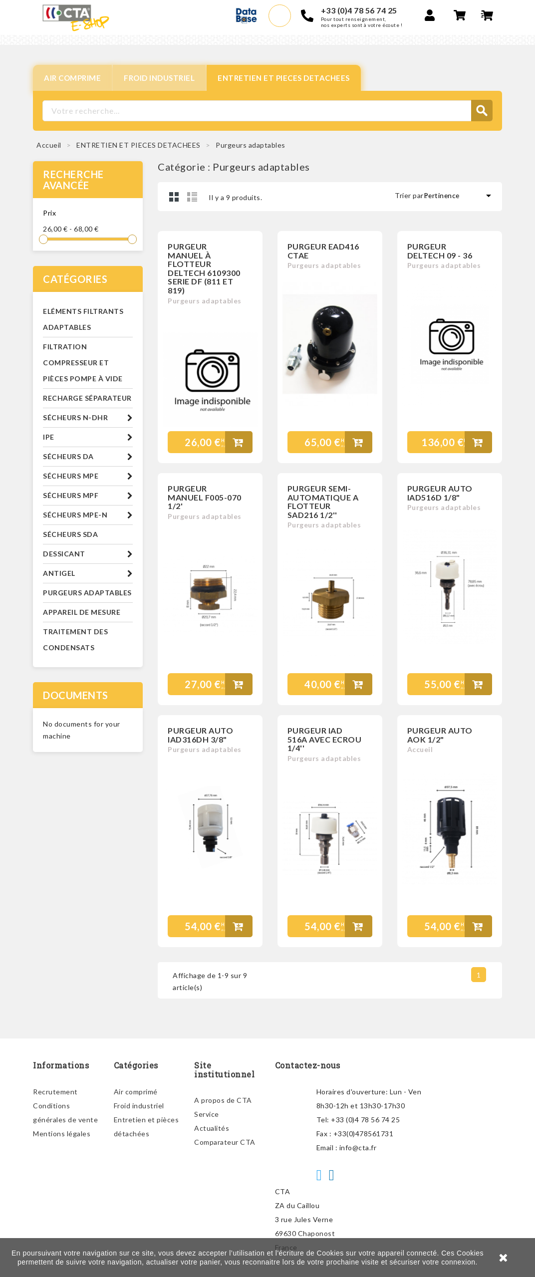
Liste (192, 197)
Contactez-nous (307, 1065)
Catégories (75, 279)
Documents (75, 695)
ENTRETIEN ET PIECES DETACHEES (284, 77)
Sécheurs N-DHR (75, 417)
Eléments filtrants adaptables (83, 319)
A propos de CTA (223, 1100)
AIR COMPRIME (72, 77)
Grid (174, 197)
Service (206, 1114)
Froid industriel (139, 1105)
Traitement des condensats (75, 639)
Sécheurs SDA (70, 534)
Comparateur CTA (225, 1142)
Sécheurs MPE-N (75, 515)
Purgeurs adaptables (87, 592)
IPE (48, 437)
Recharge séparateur (87, 398)
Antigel (59, 573)
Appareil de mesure (81, 612)
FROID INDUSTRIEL (159, 77)
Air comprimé (136, 1091)
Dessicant (64, 553)
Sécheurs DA (68, 456)
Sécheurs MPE (70, 476)
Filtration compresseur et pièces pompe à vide (83, 362)
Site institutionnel (224, 1069)
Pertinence (459, 196)
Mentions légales (61, 1133)
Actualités (211, 1128)
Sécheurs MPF (70, 495)
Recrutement (55, 1091)
